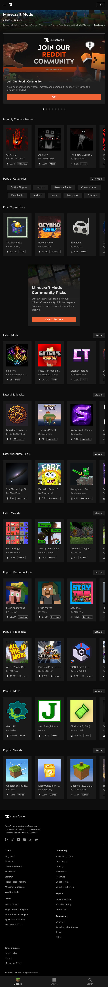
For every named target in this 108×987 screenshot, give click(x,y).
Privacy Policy (11, 953)
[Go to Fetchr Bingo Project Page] (17, 540)
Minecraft (9, 862)
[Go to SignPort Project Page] (17, 362)
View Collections (54, 319)
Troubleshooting (63, 904)
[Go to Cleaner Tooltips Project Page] (81, 362)
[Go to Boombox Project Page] (81, 234)
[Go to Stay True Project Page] (81, 599)
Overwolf (60, 922)
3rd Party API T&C (13, 925)
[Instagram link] (7, 839)
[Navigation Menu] (4, 4)
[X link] (30, 839)
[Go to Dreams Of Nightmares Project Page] (81, 540)
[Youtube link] (18, 839)
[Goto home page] (11, 4)
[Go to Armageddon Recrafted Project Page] (81, 481)
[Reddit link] (36, 839)
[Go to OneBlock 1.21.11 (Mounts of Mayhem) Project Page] (81, 777)
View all (99, 335)
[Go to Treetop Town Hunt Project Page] (49, 540)
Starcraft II (10, 877)
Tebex (58, 932)
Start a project (12, 904)
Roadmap (60, 877)
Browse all (97, 178)
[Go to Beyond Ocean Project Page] (49, 234)
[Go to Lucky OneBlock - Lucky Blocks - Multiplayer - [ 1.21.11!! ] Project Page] (49, 777)
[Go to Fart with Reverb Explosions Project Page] (49, 481)
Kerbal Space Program (15, 882)
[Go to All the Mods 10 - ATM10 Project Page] (17, 659)
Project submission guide (16, 910)
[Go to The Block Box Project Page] (17, 234)
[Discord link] (24, 839)
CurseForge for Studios (67, 927)
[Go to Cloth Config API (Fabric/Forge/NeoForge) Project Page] (81, 718)
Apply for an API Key (15, 920)
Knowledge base (63, 899)
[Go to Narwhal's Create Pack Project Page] (17, 422)
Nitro (58, 937)
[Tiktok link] (13, 839)
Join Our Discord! (64, 857)
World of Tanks (12, 892)
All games (9, 857)
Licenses (9, 958)
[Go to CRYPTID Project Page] (17, 146)
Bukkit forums (62, 882)
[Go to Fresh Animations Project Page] (17, 599)
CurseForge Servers (65, 887)
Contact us (61, 910)
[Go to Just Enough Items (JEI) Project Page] (49, 718)
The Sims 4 (10, 872)
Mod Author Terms (13, 963)
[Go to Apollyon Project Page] (49, 146)
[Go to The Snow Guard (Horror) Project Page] (81, 146)
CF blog (59, 867)
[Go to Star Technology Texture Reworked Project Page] (17, 481)
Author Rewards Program (17, 915)
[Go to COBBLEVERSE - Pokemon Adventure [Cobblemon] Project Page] (81, 659)
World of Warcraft (14, 867)
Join (54, 97)
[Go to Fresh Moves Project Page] (49, 599)
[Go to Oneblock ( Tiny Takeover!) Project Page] (17, 777)
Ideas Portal (61, 862)
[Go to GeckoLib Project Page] (17, 718)
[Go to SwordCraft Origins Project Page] (81, 422)
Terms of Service (12, 948)
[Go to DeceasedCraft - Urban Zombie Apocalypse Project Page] (49, 659)
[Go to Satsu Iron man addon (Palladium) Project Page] (49, 362)
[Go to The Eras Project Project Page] (49, 422)
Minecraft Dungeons (15, 887)
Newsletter (61, 872)
